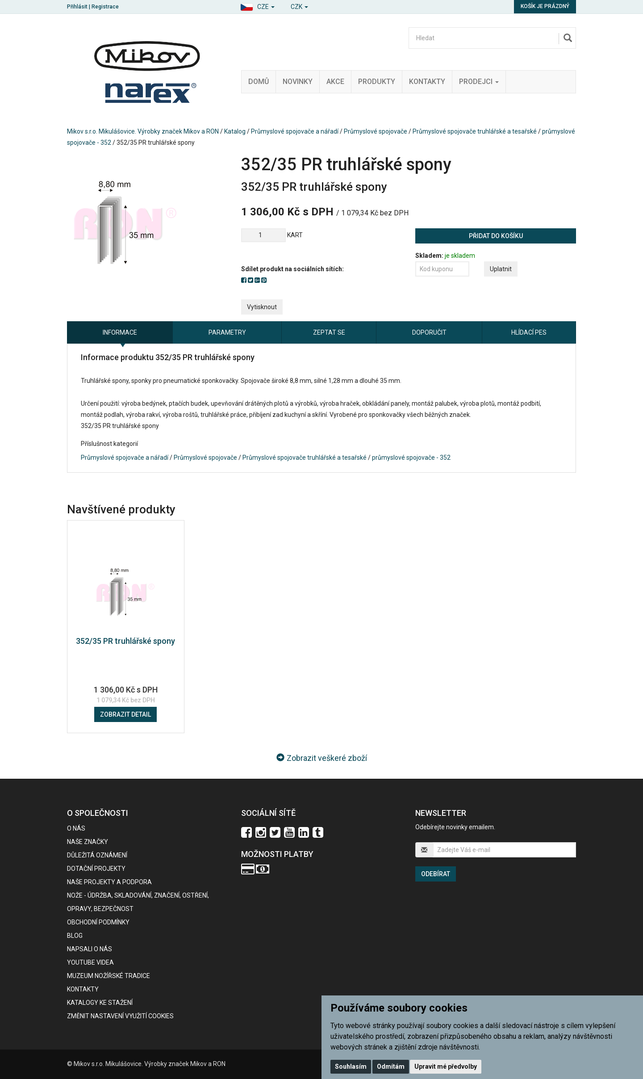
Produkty (376, 81)
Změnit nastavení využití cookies (120, 1016)
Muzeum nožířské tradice (108, 975)
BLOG (75, 935)
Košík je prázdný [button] (545, 6)
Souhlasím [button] (351, 1066)
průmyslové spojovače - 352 (411, 457)
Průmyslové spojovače (375, 131)
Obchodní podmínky (98, 922)
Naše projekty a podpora (109, 882)
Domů (258, 81)
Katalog (235, 131)
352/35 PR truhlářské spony (125, 641)
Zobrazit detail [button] (125, 714)
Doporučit (429, 332)
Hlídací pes (529, 332)
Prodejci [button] (479, 81)
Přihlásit (77, 7)
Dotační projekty (96, 868)
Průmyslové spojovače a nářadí (294, 131)
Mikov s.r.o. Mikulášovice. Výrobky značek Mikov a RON (143, 131)
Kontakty (427, 81)
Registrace (105, 7)
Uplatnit (501, 269)
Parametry (227, 332)
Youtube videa (90, 962)
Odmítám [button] (391, 1066)
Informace (120, 332)
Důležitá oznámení (97, 855)
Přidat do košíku (496, 235)
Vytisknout (262, 307)
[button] (257, 5)
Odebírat (435, 873)
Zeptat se (329, 332)
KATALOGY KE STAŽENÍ (100, 1002)
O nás (76, 828)
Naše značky (87, 841)
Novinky (298, 81)
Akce (335, 81)
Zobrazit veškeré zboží (321, 758)
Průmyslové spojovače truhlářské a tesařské (475, 131)
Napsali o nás (89, 949)
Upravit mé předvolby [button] (445, 1066)
